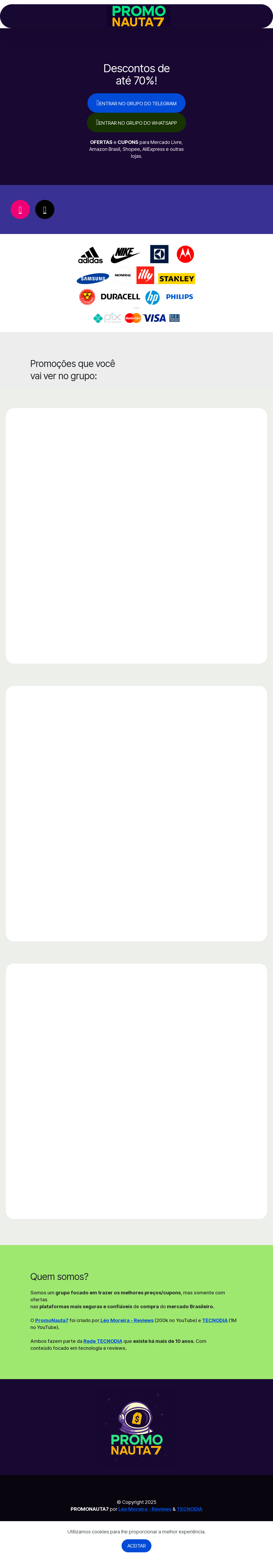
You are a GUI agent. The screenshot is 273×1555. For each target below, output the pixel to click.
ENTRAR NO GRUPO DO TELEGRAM (136, 103)
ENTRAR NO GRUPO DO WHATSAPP (136, 122)
